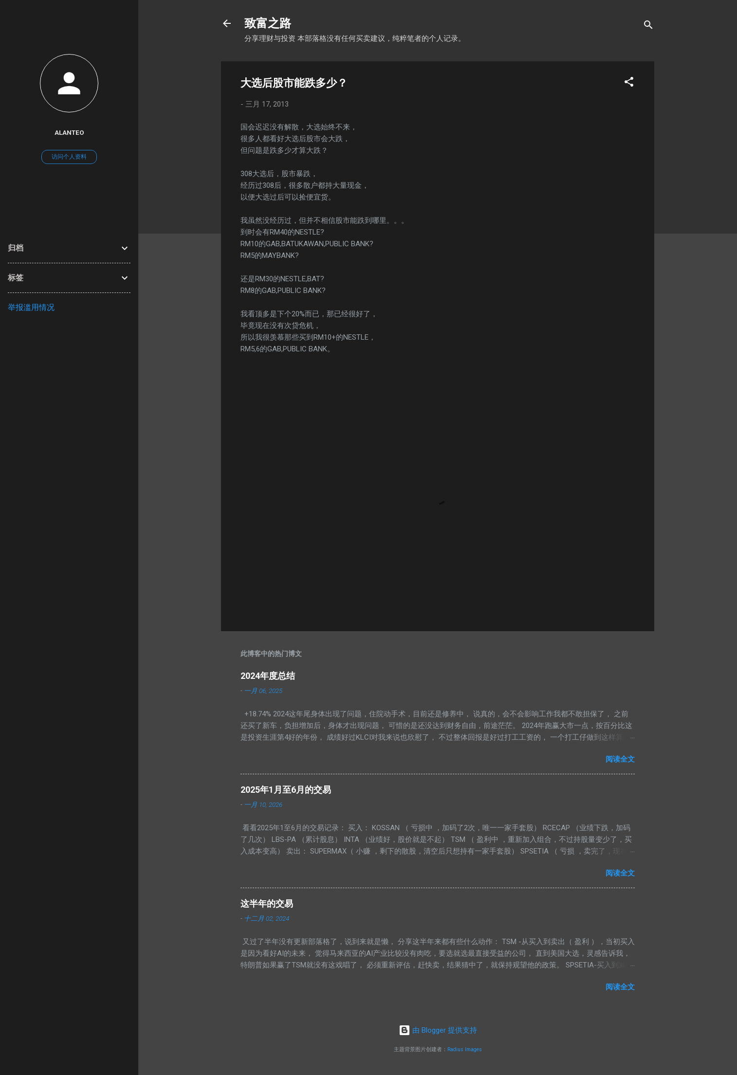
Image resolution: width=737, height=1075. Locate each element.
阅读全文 (620, 759)
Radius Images (464, 1049)
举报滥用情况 (31, 307)
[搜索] (648, 26)
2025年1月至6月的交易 (285, 789)
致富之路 (267, 23)
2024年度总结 (267, 676)
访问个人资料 (69, 156)
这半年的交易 (266, 903)
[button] (629, 83)
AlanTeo (69, 132)
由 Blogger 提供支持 (438, 1030)
